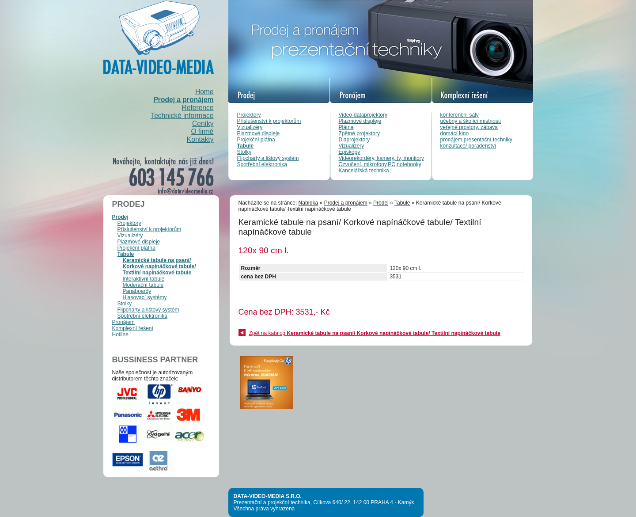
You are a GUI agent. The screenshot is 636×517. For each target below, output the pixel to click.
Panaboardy (137, 291)
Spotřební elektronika (262, 164)
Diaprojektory (354, 140)
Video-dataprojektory (363, 115)
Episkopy (349, 152)
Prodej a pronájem (183, 99)
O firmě (202, 131)
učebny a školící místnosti (470, 121)
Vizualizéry (250, 127)
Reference (198, 107)
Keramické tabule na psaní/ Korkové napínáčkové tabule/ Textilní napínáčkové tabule (159, 266)
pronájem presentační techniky (476, 140)
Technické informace (182, 115)
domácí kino (454, 133)
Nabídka (308, 203)
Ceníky (203, 123)
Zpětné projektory (359, 133)
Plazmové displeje (258, 133)
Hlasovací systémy (145, 297)
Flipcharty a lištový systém (268, 158)
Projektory (249, 115)
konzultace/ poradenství (468, 146)
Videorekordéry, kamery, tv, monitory (381, 158)
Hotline (120, 334)
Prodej (120, 217)
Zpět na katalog (374, 333)
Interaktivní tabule (144, 279)
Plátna (346, 127)
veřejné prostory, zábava (469, 127)
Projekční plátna (256, 140)
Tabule (245, 146)
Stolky (244, 152)
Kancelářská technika (364, 170)
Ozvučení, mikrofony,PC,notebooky (380, 164)
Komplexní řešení (132, 328)
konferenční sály (459, 115)
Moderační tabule (143, 285)
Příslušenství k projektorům (269, 121)
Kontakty (200, 139)
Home (204, 91)
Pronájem (123, 322)
